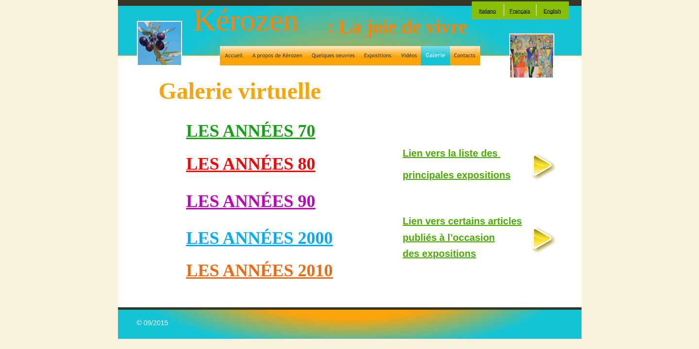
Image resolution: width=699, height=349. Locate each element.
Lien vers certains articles (462, 221)
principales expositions (457, 175)
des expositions (439, 253)
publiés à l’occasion (449, 237)
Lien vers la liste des (451, 153)
